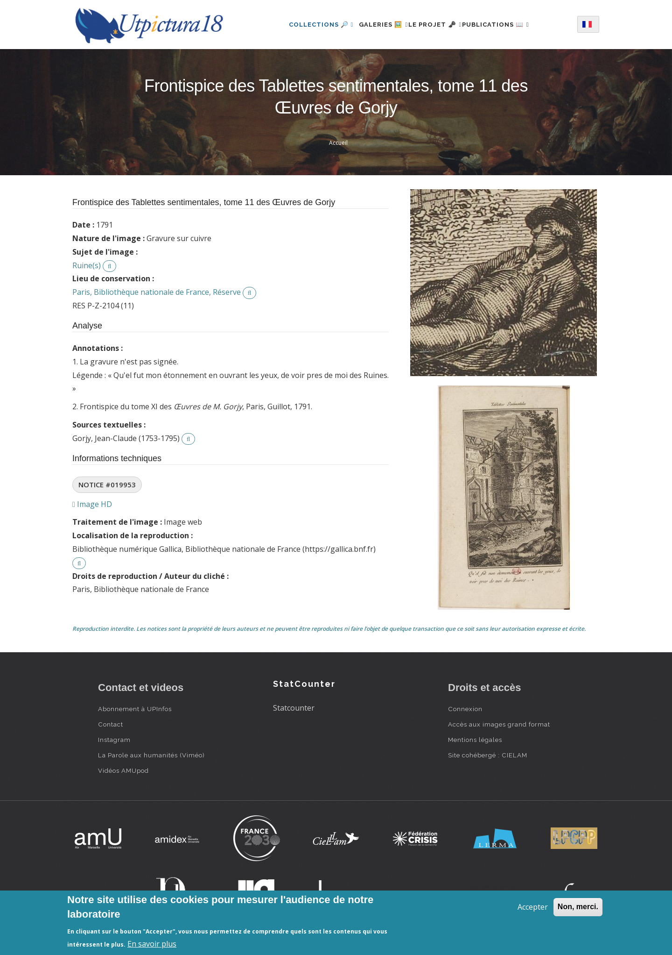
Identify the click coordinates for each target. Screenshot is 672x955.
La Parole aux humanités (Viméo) (151, 755)
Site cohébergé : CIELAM (487, 755)
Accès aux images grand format (499, 724)
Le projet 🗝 (435, 24)
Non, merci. (578, 907)
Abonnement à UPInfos (135, 709)
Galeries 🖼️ (372, 24)
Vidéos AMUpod (123, 770)
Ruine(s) (86, 265)
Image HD (92, 504)
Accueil (338, 143)
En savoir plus (151, 944)
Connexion (465, 709)
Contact (110, 724)
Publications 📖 (506, 24)
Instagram (114, 739)
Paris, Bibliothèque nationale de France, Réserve (156, 292)
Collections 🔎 (305, 24)
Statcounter (294, 708)
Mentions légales (475, 739)
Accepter (533, 907)
